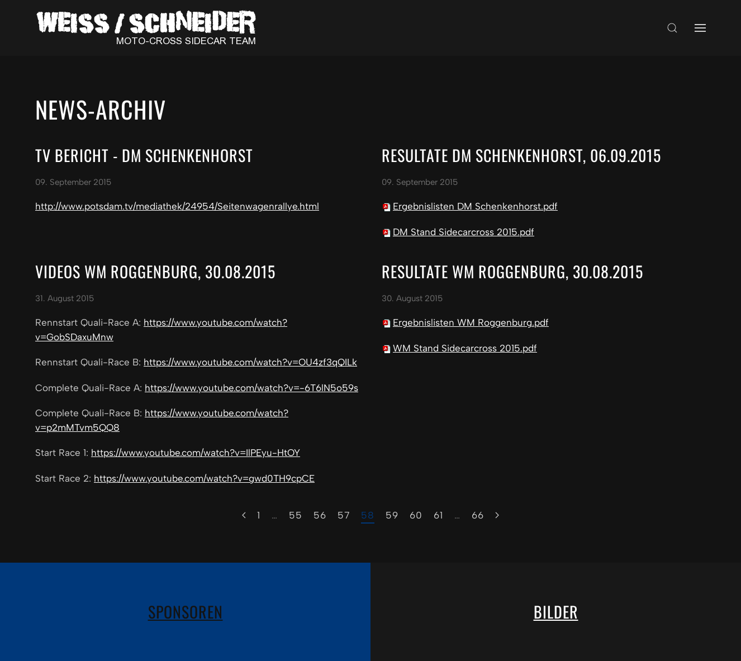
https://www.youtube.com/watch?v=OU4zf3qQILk (250, 362)
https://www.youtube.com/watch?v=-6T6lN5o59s (251, 387)
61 (438, 515)
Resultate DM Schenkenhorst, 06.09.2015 (521, 155)
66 (478, 515)
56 (320, 515)
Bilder (556, 611)
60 (416, 515)
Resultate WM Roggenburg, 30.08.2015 (512, 271)
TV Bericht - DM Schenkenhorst (144, 155)
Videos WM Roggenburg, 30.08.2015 (155, 271)
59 (392, 515)
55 (295, 515)
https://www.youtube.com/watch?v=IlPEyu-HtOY (195, 452)
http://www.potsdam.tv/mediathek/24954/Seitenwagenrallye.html (177, 206)
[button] (672, 28)
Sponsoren (185, 611)
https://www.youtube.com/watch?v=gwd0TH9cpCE (204, 478)
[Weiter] (497, 516)
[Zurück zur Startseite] (149, 28)
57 (344, 515)
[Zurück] (244, 516)
